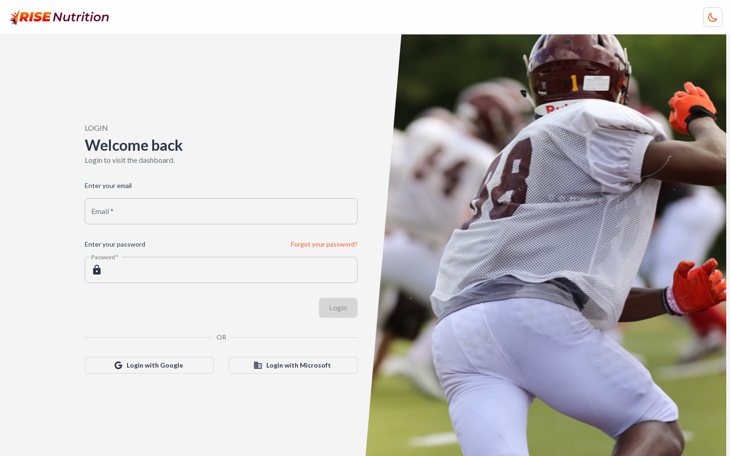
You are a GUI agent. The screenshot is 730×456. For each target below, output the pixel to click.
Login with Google (149, 365)
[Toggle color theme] (713, 17)
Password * (105, 257)
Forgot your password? (324, 244)
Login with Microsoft (293, 365)
